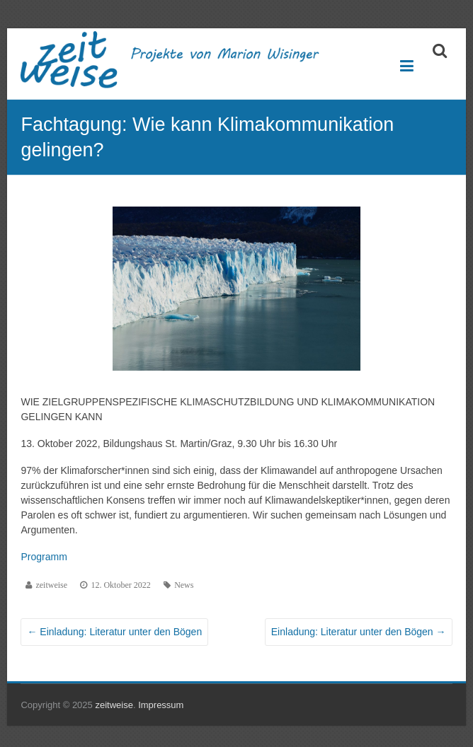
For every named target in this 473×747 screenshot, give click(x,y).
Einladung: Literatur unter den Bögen (114, 631)
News (183, 585)
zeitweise (51, 585)
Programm (44, 556)
